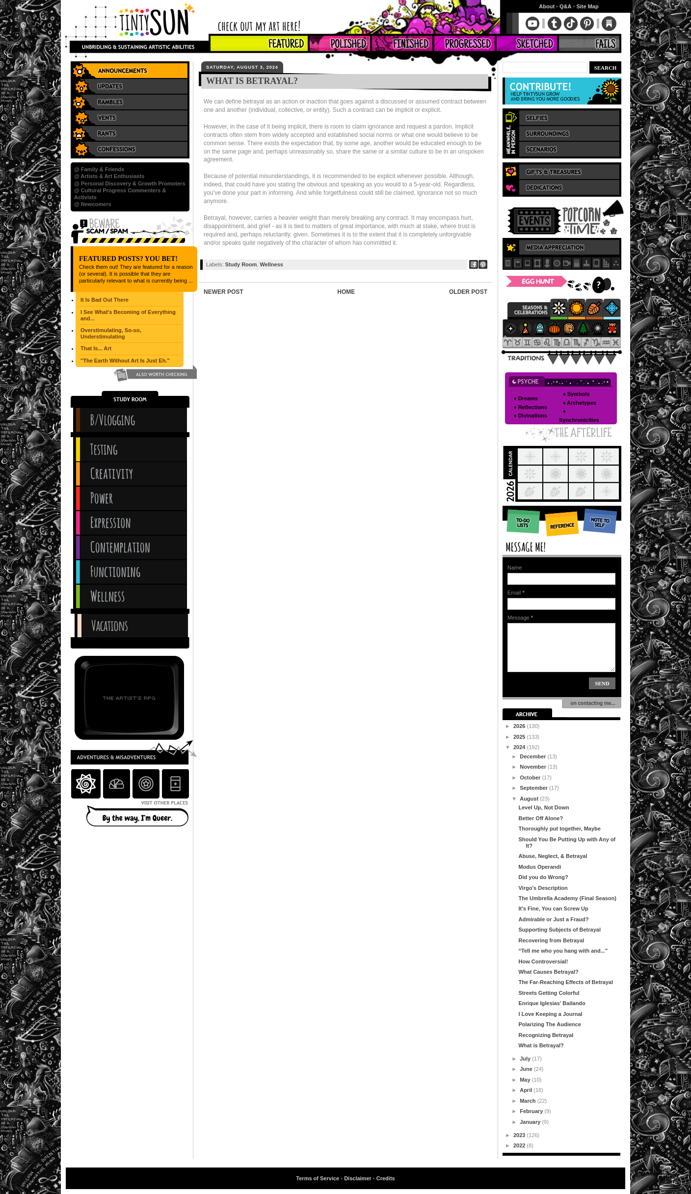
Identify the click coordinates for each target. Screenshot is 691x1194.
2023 (520, 1135)
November (534, 767)
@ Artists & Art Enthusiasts (109, 176)
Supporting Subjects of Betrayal (559, 930)
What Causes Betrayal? (548, 972)
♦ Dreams (526, 398)
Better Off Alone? (540, 818)
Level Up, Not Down (543, 807)
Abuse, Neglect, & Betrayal (552, 856)
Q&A (565, 6)
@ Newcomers (92, 204)
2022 (520, 1145)
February (532, 1111)
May (526, 1080)
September (534, 788)
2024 (520, 747)
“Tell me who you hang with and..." (563, 951)
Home (346, 291)
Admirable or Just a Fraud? (553, 919)
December (533, 756)
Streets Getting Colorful (548, 993)
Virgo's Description (542, 888)
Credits (385, 1178)
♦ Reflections (530, 407)
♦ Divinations (530, 415)
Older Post (468, 291)
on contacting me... (591, 703)
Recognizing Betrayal (545, 1035)
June (527, 1069)
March (528, 1101)
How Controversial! (543, 961)
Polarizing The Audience (549, 1024)
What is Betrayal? (540, 1045)
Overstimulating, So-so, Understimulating (110, 333)
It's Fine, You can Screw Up (553, 908)
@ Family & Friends (99, 169)
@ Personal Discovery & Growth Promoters (130, 183)
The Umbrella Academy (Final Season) (567, 898)
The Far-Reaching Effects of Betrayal (565, 982)
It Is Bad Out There (104, 300)
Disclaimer (358, 1178)
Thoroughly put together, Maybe (559, 828)
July (526, 1059)
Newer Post (223, 291)
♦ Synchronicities (579, 415)
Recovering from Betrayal (551, 940)
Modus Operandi (539, 867)
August (530, 799)
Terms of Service (317, 1178)
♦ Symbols (576, 394)
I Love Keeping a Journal (550, 1014)
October (531, 777)
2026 (520, 726)
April (526, 1090)
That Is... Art (95, 348)
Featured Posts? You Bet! (128, 258)
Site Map (587, 6)
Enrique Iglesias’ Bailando (551, 1003)
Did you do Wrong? (543, 877)
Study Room (241, 264)
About (547, 6)
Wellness (271, 264)
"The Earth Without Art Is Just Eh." (125, 360)
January (531, 1122)
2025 (520, 737)
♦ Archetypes (579, 403)
